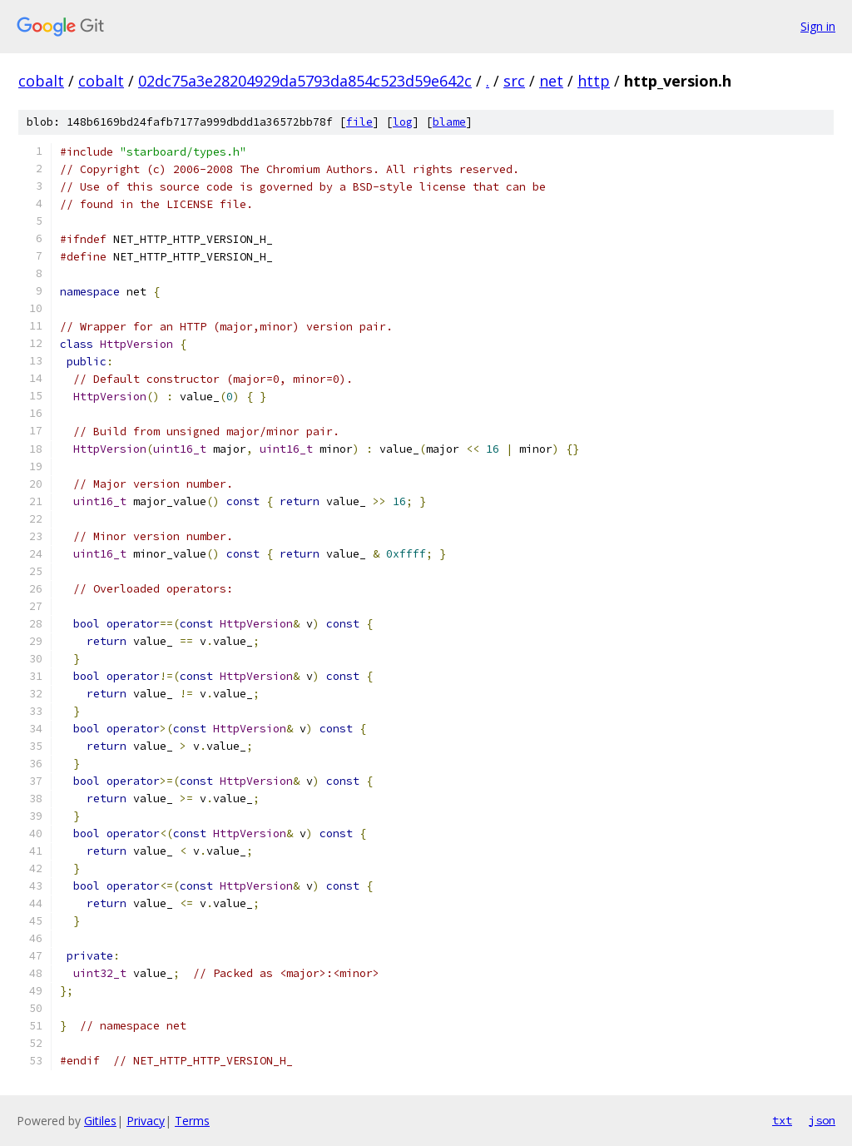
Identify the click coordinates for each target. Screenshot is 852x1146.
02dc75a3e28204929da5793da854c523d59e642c (305, 81)
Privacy (145, 1121)
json (822, 1120)
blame (449, 122)
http (593, 81)
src (514, 81)
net (551, 81)
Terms (192, 1121)
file (359, 122)
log (403, 122)
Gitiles (100, 1121)
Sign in (817, 26)
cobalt (41, 81)
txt (782, 1120)
